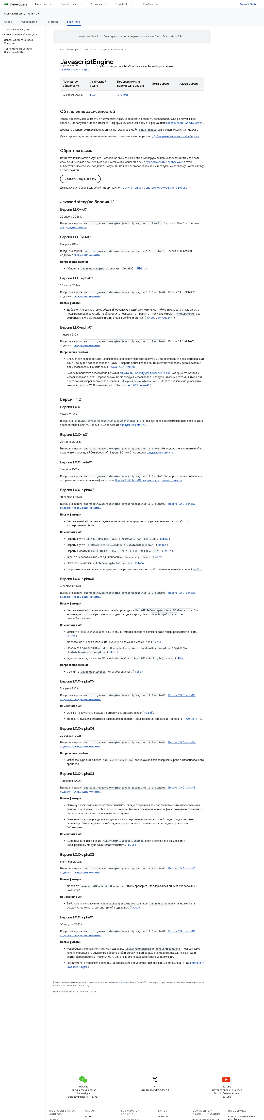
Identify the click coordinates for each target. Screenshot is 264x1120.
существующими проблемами (164, 162)
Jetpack (33, 13)
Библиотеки (119, 49)
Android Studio (248, 4)
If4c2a (113, 367)
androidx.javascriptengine (74, 69)
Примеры (52, 21)
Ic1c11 (196, 719)
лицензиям (123, 982)
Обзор (8, 21)
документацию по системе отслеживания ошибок (154, 187)
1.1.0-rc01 (122, 94)
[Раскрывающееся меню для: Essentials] (52, 4)
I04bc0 (151, 318)
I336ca (132, 845)
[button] (22, 29)
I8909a (71, 636)
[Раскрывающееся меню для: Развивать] (106, 4)
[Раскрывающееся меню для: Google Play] (134, 4)
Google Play (123, 4)
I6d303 (164, 539)
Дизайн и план (69, 4)
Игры (88, 1116)
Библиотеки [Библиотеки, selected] (74, 21)
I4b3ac (181, 658)
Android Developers (70, 49)
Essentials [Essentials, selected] (41, 4)
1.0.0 (93, 94)
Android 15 (162, 1116)
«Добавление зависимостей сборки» (175, 136)
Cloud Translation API (168, 36)
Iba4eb (162, 545)
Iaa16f (167, 551)
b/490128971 (165, 318)
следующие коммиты (73, 227)
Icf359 (113, 652)
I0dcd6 (135, 907)
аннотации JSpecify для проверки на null (145, 373)
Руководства (29, 21)
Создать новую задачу (80, 179)
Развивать (96, 4)
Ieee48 (127, 385)
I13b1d (148, 713)
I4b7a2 (159, 557)
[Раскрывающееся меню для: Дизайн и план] (81, 4)
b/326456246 (141, 385)
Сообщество (151, 4)
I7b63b (141, 268)
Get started (13, 13)
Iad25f (197, 569)
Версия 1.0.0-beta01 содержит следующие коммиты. (148, 480)
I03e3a (157, 642)
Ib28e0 (138, 671)
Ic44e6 (139, 563)
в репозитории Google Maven (184, 123)
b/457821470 (127, 367)
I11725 (186, 719)
